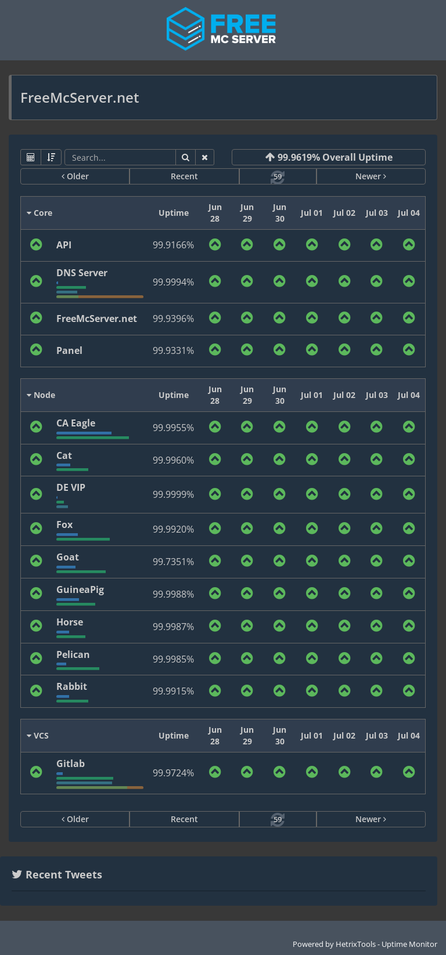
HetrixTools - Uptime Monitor (386, 944)
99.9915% (173, 691)
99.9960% (173, 460)
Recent (184, 176)
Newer (370, 176)
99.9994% (173, 282)
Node (41, 394)
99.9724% (173, 772)
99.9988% (173, 594)
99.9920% (173, 529)
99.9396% (173, 318)
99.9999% (173, 494)
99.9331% (173, 350)
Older (75, 176)
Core (39, 212)
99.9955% (173, 427)
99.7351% (173, 561)
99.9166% (173, 244)
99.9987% (173, 626)
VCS (38, 735)
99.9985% (173, 659)
